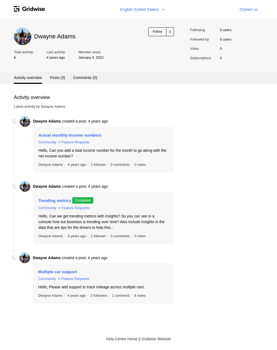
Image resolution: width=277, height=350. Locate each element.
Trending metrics (54, 200)
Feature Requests (75, 142)
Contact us (249, 9)
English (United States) (140, 9)
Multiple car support (57, 271)
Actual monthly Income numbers (69, 135)
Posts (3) (57, 77)
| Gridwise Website (155, 339)
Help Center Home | (122, 339)
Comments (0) (85, 77)
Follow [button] (157, 32)
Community (47, 142)
